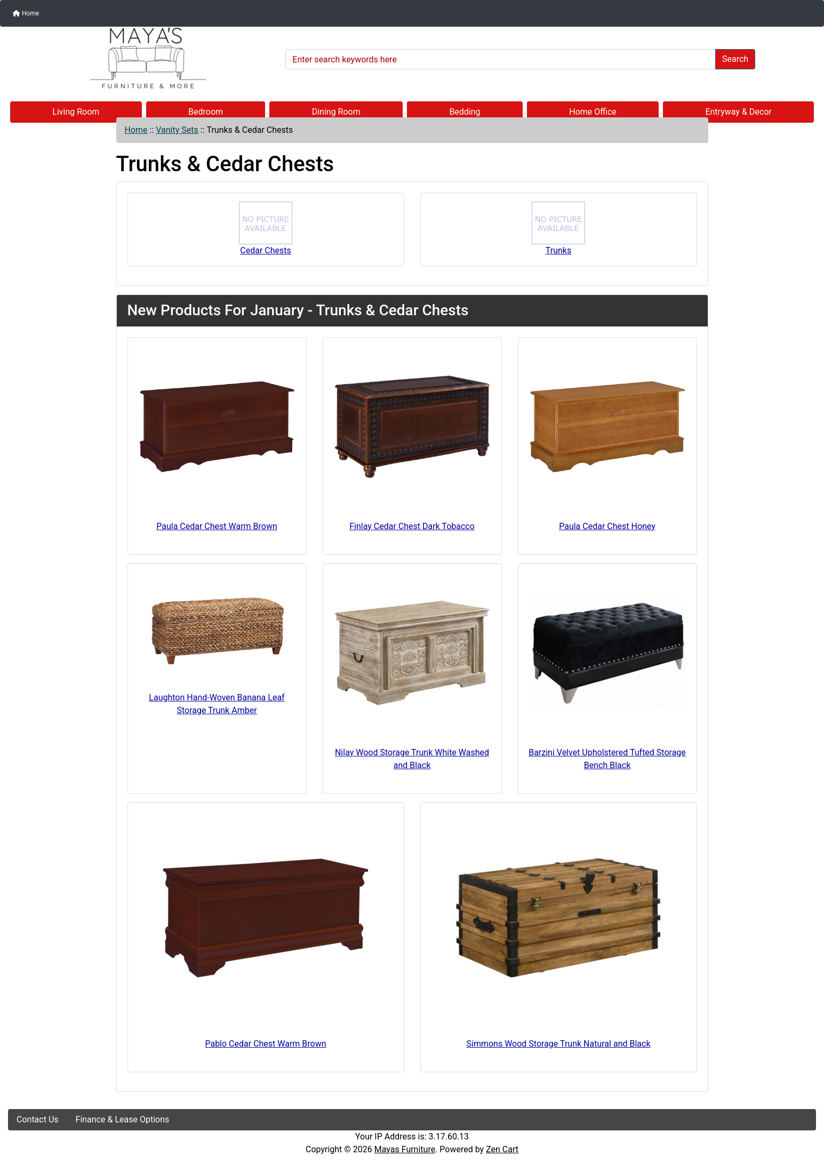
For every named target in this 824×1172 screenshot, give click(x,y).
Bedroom (205, 112)
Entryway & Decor (738, 112)
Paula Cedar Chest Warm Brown (216, 526)
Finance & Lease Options (123, 1119)
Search (735, 59)
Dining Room (336, 112)
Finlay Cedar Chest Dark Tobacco (412, 526)
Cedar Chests (265, 229)
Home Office (593, 112)
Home (26, 13)
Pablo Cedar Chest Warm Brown (265, 1044)
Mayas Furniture (404, 1149)
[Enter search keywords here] (500, 59)
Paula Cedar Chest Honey (607, 526)
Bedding (464, 112)
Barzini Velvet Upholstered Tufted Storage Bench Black (607, 758)
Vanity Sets (177, 130)
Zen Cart (502, 1149)
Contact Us (38, 1119)
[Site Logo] (143, 58)
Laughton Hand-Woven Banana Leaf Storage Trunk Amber (216, 703)
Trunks (558, 229)
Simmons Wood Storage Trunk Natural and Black (558, 1044)
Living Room (75, 112)
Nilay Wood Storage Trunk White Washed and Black (412, 758)
